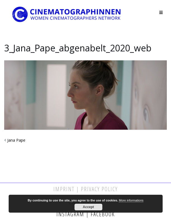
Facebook (102, 214)
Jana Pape (16, 140)
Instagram (71, 214)
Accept (88, 207)
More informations (131, 200)
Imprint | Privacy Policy (85, 189)
